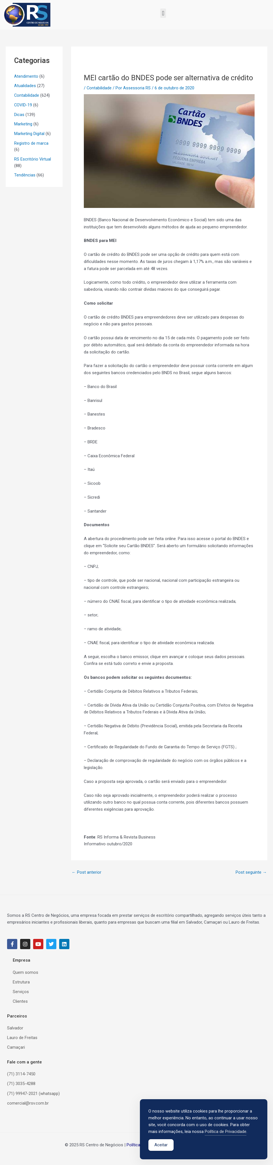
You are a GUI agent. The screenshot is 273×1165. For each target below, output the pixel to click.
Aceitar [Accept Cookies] (161, 1146)
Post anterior (86, 872)
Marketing (23, 124)
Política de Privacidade (225, 1132)
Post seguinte (251, 872)
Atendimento (26, 76)
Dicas (19, 114)
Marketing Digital (29, 133)
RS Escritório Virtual (32, 159)
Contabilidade (26, 95)
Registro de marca (31, 143)
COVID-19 (23, 105)
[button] (163, 13)
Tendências (24, 175)
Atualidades (25, 85)
